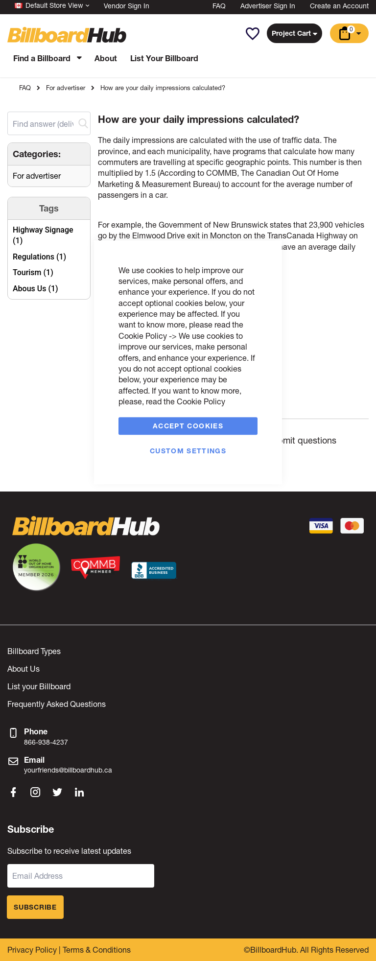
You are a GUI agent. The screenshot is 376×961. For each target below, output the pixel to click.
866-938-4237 (46, 742)
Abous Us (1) (35, 288)
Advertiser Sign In (267, 5)
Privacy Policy (32, 949)
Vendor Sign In (126, 5)
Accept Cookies (188, 426)
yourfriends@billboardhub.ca (68, 770)
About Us (23, 668)
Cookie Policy (142, 335)
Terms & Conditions (97, 949)
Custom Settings (188, 450)
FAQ (219, 5)
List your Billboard (38, 686)
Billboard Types (34, 651)
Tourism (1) (33, 272)
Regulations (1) (39, 256)
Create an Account (339, 5)
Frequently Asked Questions (56, 703)
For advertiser (65, 88)
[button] (252, 34)
